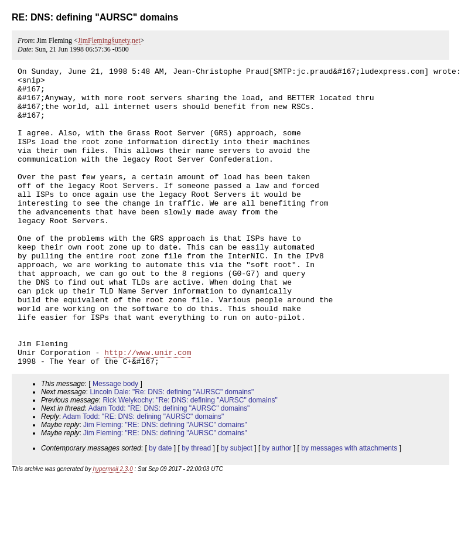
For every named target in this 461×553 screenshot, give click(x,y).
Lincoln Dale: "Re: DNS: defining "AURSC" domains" (172, 452)
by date (160, 508)
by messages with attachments (349, 508)
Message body (115, 443)
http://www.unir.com (147, 410)
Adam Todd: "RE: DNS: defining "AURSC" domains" (169, 468)
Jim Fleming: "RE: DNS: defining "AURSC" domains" (165, 484)
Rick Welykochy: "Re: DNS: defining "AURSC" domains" (190, 460)
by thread (196, 508)
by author (277, 508)
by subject (236, 508)
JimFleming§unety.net (109, 40)
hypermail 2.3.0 (112, 528)
